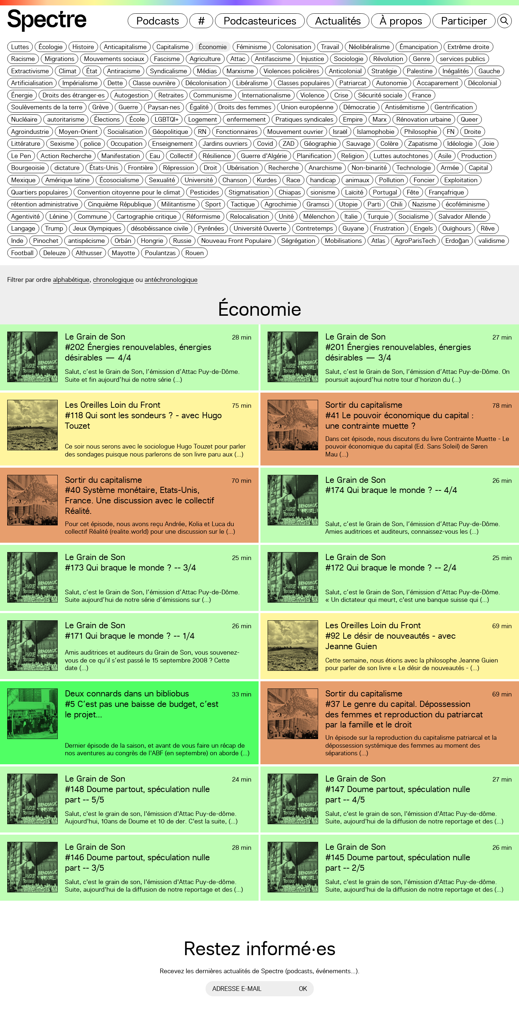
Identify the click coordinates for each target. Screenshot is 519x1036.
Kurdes (267, 180)
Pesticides (204, 192)
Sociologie (349, 58)
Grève (100, 107)
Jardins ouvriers (225, 143)
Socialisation (125, 131)
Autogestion (131, 95)
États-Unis (103, 167)
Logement (202, 119)
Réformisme (203, 216)
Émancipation (419, 47)
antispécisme (86, 240)
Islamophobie (376, 131)
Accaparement (437, 83)
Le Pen (21, 155)
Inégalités (456, 71)
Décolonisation (205, 83)
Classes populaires (304, 83)
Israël (340, 131)
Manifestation (120, 155)
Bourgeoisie (28, 167)
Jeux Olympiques (97, 228)
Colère (390, 143)
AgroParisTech (415, 240)
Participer (464, 20)
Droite (472, 131)
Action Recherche (66, 155)
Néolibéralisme (369, 47)
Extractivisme (30, 71)
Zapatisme (422, 143)
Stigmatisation (249, 192)
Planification (314, 155)
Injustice (312, 58)
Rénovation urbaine (423, 119)
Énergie (22, 95)
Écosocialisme (119, 180)
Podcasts (157, 20)
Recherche (283, 167)
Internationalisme (266, 95)
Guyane (353, 228)
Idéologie (460, 143)
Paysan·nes (164, 107)
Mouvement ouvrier (295, 131)
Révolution (388, 58)
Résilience (217, 155)
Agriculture (205, 58)
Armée (450, 167)
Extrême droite (468, 47)
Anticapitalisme (125, 47)
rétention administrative (44, 204)
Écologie (51, 47)
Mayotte (123, 253)
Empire (353, 119)
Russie (182, 240)
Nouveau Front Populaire (236, 240)
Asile (445, 155)
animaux (357, 180)
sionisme (323, 192)
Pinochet (45, 240)
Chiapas (290, 192)
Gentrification (454, 107)
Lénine (58, 216)
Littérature (25, 143)
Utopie (348, 204)
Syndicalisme (168, 71)
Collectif (181, 155)
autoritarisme (65, 119)
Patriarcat (352, 83)
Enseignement (172, 143)
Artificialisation (32, 83)
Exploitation (461, 180)
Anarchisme (325, 167)
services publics (462, 58)
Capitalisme (173, 47)
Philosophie (420, 131)
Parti (374, 204)
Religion (352, 155)
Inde (17, 240)
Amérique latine (67, 180)
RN (202, 131)
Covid (265, 143)
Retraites (171, 95)
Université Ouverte (260, 228)
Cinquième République (119, 204)
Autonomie (391, 83)
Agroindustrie (30, 131)
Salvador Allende (462, 216)
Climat (67, 71)
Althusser (89, 253)
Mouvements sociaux (114, 58)
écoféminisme (465, 204)
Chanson (235, 180)
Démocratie (359, 107)
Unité (286, 216)
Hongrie (152, 240)
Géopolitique (170, 131)
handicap (323, 180)
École (137, 119)
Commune (92, 216)
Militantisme (178, 204)
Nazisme (424, 204)
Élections (107, 119)
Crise (341, 95)
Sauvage (358, 143)
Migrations (59, 58)
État (91, 71)
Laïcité (354, 192)
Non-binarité (369, 167)
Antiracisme (123, 71)
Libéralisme (252, 83)
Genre (421, 58)
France (421, 95)
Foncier (424, 180)
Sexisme (62, 143)
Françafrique (446, 192)
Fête (413, 192)
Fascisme (167, 58)
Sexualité (162, 180)
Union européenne (307, 107)
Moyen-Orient (78, 131)
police (92, 143)
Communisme (212, 95)
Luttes (20, 47)
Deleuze (54, 253)
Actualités (338, 20)
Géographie (320, 143)
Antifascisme (273, 58)
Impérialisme (80, 83)
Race (293, 180)
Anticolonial (345, 71)
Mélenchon (319, 216)
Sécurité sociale (380, 95)
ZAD (288, 143)
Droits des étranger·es (74, 95)
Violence (312, 95)
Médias (207, 71)
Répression (178, 167)
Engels (423, 228)
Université (199, 180)
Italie (351, 216)
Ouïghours (457, 228)
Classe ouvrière (154, 83)
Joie (488, 143)
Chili (397, 204)
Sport (213, 204)
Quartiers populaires (39, 192)
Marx (380, 119)
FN (450, 131)
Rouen (194, 253)
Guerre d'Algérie (264, 155)
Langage (23, 228)
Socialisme (414, 216)
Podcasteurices (260, 20)
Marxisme (240, 71)
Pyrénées (211, 228)
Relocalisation (249, 216)
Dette (115, 83)
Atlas (378, 240)
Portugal (385, 192)
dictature (67, 167)
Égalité (199, 107)
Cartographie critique (147, 216)
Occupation (126, 143)
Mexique (23, 180)
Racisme (23, 58)
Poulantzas (160, 253)
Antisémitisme (405, 107)
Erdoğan (457, 240)
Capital (478, 167)
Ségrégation (298, 240)
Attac (237, 58)
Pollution (391, 180)
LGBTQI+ (167, 119)
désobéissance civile (159, 228)
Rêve (488, 228)
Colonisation (294, 47)
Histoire (83, 47)
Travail (330, 47)
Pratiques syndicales (304, 119)
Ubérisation (243, 167)
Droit (210, 167)
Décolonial (482, 83)
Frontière (140, 167)
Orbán (123, 240)
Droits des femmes (244, 107)
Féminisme (252, 47)
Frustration (389, 228)
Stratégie (384, 71)
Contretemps (314, 228)
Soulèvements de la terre (47, 107)
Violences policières (291, 71)
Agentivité (25, 216)
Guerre (128, 107)
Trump (54, 228)
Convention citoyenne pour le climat (129, 192)
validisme (492, 240)
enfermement (246, 119)
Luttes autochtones (401, 155)
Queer (469, 119)
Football (22, 253)
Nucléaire (24, 119)
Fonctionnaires (237, 131)
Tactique (243, 204)
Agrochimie (281, 204)
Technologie (413, 167)
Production (476, 155)
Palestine (420, 71)
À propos (401, 20)
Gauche (489, 71)
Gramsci (318, 204)
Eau (155, 155)
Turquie (378, 216)
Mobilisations (343, 240)
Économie (213, 47)
